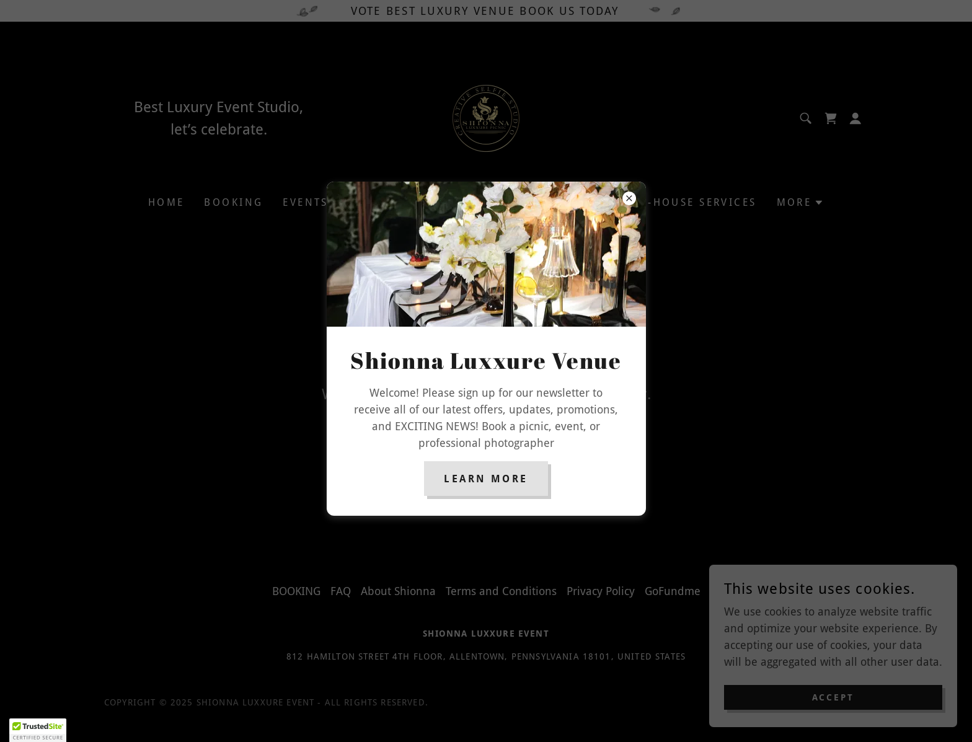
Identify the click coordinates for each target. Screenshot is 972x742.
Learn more (486, 479)
